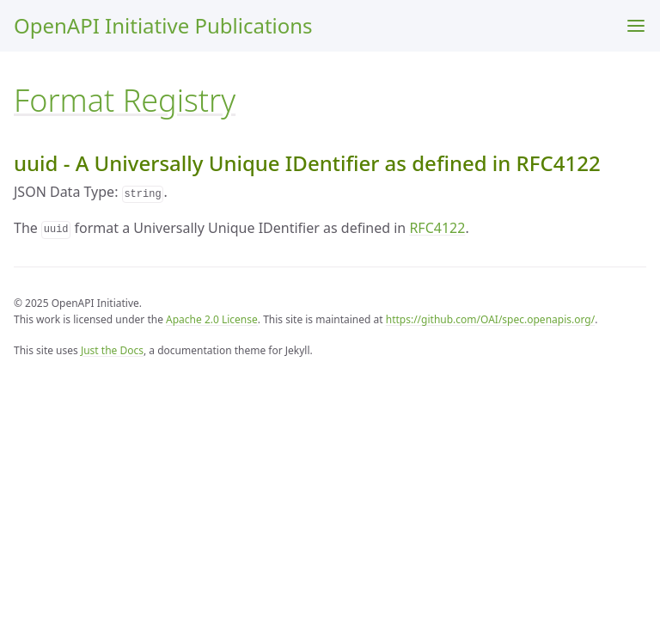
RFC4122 (437, 227)
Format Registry (124, 100)
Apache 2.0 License (212, 319)
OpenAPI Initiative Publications (163, 25)
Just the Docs (112, 350)
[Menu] (636, 26)
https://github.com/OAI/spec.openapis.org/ (490, 319)
